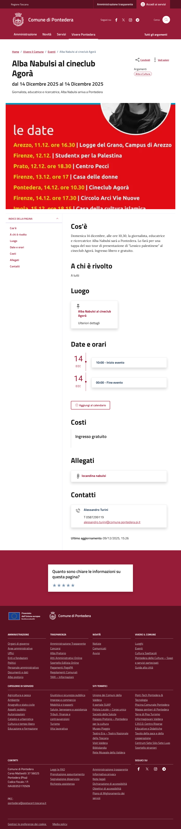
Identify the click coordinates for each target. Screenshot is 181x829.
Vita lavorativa (59, 728)
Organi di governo (18, 643)
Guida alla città (144, 667)
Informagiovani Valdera (149, 719)
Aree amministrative (20, 648)
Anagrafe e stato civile (21, 704)
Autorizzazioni (16, 714)
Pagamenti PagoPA (61, 667)
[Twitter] (121, 19)
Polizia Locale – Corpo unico (109, 709)
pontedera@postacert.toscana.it (27, 803)
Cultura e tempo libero (21, 724)
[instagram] (129, 19)
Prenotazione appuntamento (67, 774)
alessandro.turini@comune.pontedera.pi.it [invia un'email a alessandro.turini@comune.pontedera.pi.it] (112, 522)
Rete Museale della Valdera (109, 752)
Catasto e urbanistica (20, 719)
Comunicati (99, 648)
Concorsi (55, 648)
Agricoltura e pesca (19, 695)
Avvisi (96, 653)
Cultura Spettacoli (146, 653)
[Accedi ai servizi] (153, 4)
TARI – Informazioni (62, 677)
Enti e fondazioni (18, 658)
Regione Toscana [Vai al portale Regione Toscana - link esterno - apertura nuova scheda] (19, 4)
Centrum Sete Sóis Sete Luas (152, 743)
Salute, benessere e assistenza (68, 709)
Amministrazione (25, 34)
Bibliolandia (100, 747)
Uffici (11, 653)
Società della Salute (104, 714)
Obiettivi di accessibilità (107, 788)
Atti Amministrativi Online (66, 658)
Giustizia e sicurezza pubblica (67, 695)
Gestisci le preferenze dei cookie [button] (27, 824)
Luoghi (139, 643)
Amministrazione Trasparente (68, 643)
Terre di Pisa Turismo (147, 714)
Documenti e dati (18, 672)
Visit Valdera (100, 743)
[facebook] (114, 19)
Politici (12, 663)
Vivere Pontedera (83, 34)
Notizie (97, 643)
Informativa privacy (104, 774)
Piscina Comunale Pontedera (152, 704)
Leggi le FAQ (57, 769)
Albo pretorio (15, 677)
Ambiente (13, 700)
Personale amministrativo (23, 667)
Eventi (139, 648)
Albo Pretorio (58, 653)
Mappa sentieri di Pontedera (152, 709)
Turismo (55, 724)
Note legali (99, 779)
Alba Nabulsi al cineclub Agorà (94, 313)
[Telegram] (136, 19)
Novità (46, 34)
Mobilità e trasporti (61, 704)
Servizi (61, 34)
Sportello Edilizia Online (64, 663)
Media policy (59, 824)
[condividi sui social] (142, 60)
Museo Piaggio (101, 728)
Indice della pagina (33, 218)
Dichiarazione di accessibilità (110, 784)
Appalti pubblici (17, 709)
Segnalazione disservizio (64, 779)
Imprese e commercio (63, 700)
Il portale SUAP (102, 704)
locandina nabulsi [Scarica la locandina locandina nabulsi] (94, 476)
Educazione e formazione (23, 728)
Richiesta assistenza (62, 784)
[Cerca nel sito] (166, 20)
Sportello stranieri (146, 747)
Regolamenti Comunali (63, 672)
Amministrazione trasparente (115, 4)
